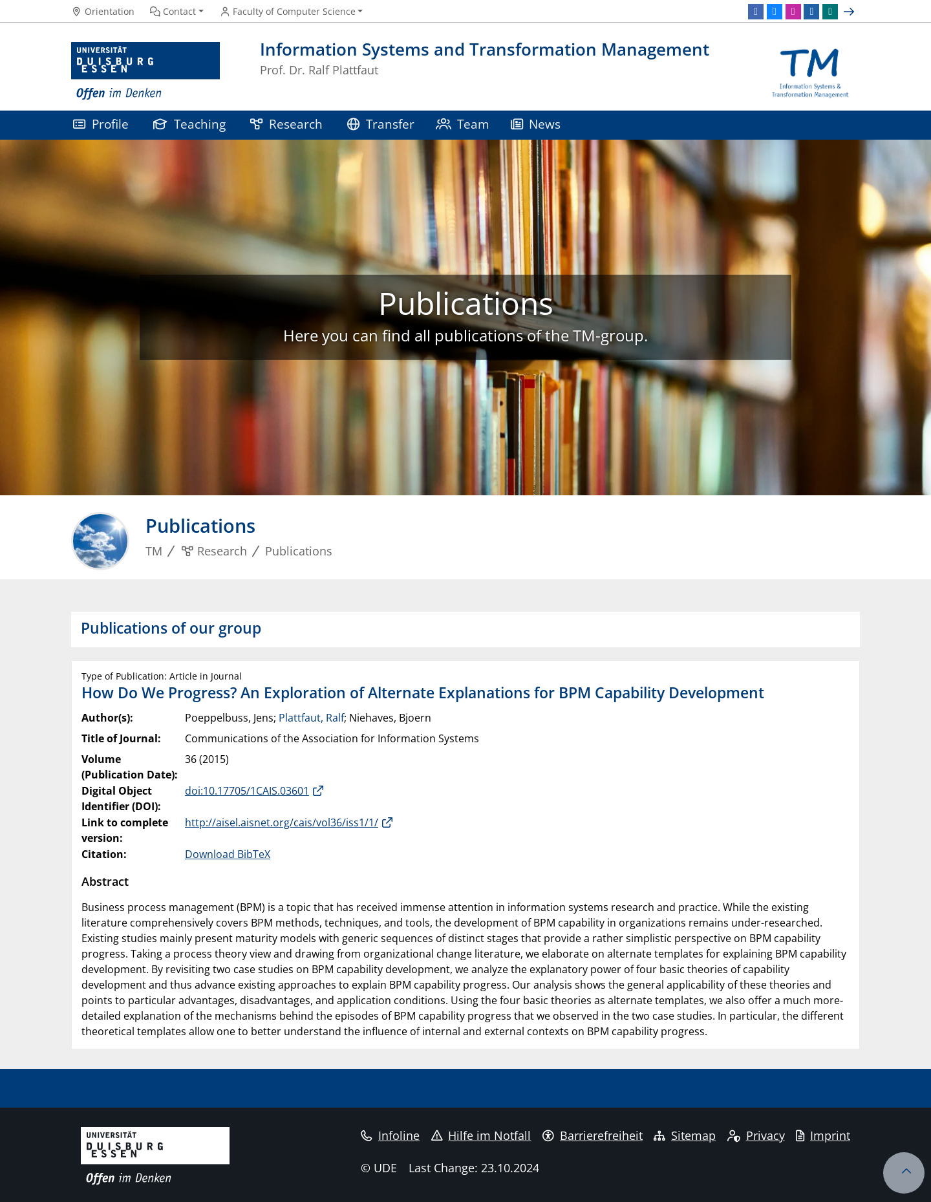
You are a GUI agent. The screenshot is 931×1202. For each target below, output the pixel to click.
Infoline (390, 1135)
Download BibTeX (227, 854)
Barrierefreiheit (592, 1135)
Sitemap (685, 1135)
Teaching (189, 124)
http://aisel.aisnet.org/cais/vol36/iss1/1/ (281, 822)
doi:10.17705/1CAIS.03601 (247, 791)
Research (286, 124)
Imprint (823, 1135)
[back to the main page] (810, 71)
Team (463, 124)
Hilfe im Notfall (481, 1135)
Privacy (756, 1135)
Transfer (380, 124)
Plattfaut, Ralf (311, 718)
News (536, 124)
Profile (101, 124)
